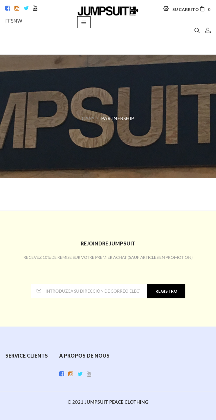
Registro (166, 291)
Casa (88, 118)
